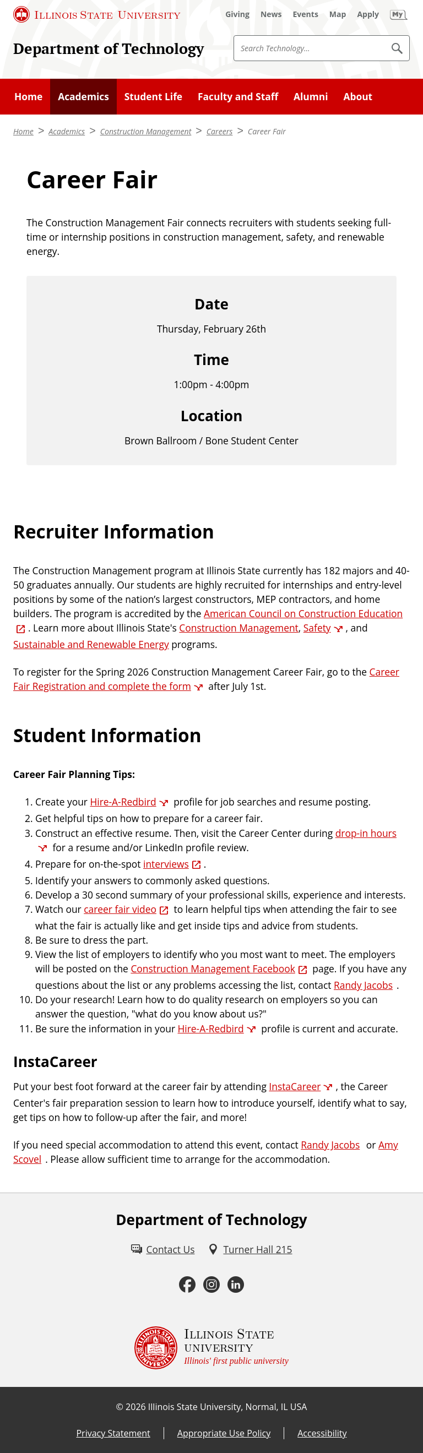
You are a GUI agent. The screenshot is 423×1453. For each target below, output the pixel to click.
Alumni (311, 96)
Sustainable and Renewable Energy (91, 644)
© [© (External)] (119, 1407)
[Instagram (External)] (211, 1285)
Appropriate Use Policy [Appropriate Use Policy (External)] (223, 1433)
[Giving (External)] (237, 14)
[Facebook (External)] (187, 1285)
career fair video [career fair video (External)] (120, 909)
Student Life (153, 96)
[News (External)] (271, 14)
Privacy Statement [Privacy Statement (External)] (113, 1433)
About (357, 96)
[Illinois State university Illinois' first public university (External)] (211, 1347)
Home (28, 96)
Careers (220, 131)
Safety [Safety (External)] (317, 627)
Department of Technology (108, 48)
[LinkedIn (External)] (236, 1285)
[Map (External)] (338, 14)
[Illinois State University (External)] (97, 14)
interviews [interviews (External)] (166, 863)
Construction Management (146, 131)
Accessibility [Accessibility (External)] (321, 1433)
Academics (83, 96)
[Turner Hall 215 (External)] (250, 1249)
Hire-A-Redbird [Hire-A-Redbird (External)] (123, 801)
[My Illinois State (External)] (399, 14)
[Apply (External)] (368, 14)
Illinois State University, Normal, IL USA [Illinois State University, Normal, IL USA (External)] (227, 1407)
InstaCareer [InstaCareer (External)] (295, 1086)
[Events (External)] (306, 14)
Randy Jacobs (363, 985)
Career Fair (267, 131)
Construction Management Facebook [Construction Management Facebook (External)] (213, 968)
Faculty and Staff (238, 96)
